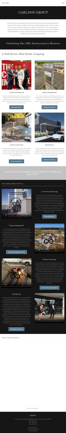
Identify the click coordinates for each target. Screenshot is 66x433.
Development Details (49, 159)
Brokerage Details (16, 107)
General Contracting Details (49, 287)
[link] (5, 3)
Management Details (49, 107)
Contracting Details (16, 161)
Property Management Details (16, 252)
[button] (63, 3)
